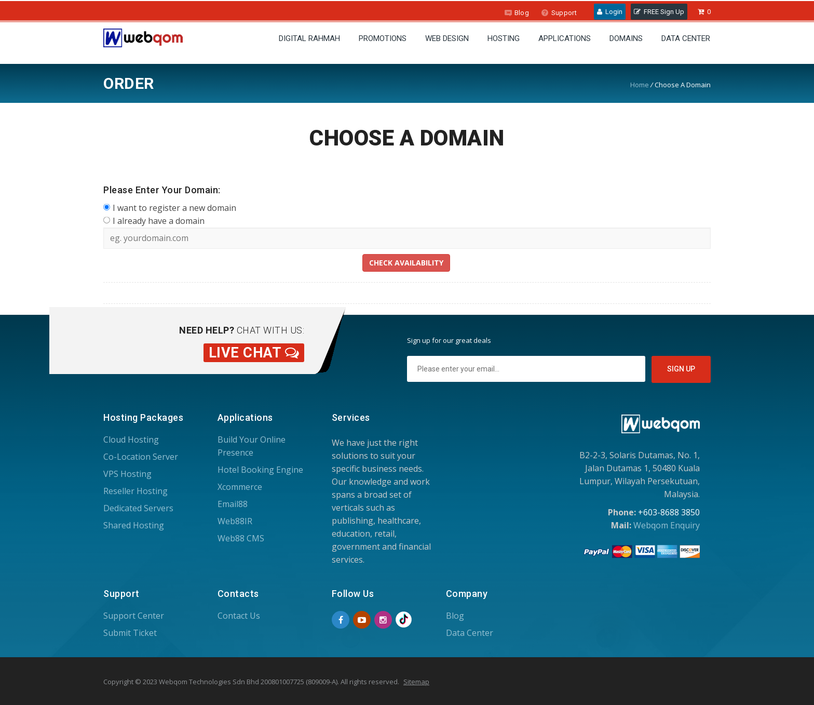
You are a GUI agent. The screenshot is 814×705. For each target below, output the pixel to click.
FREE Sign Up (659, 12)
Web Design (447, 38)
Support (559, 13)
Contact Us (239, 615)
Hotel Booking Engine (260, 469)
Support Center (133, 615)
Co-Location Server (140, 456)
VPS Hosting (127, 474)
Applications (564, 38)
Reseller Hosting (135, 491)
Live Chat (254, 352)
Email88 (233, 504)
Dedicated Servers (138, 508)
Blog (516, 13)
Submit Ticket (130, 633)
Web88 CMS (241, 538)
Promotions (382, 38)
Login (609, 12)
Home (639, 84)
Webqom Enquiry (666, 525)
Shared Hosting (133, 525)
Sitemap (416, 681)
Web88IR (235, 521)
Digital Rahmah (309, 38)
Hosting (503, 38)
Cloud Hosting (131, 439)
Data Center (685, 38)
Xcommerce (240, 487)
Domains (626, 38)
